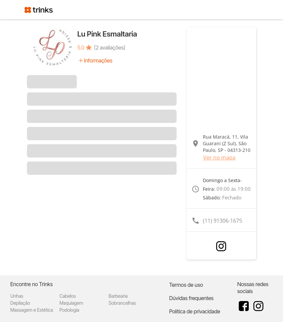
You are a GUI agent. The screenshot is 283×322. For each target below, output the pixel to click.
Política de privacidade (194, 311)
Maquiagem (71, 303)
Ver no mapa (219, 157)
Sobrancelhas (122, 303)
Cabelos (68, 296)
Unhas (16, 296)
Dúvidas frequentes (191, 298)
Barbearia (118, 296)
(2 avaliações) (109, 47)
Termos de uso (186, 284)
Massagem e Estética (31, 310)
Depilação (20, 303)
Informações (98, 60)
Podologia (69, 310)
